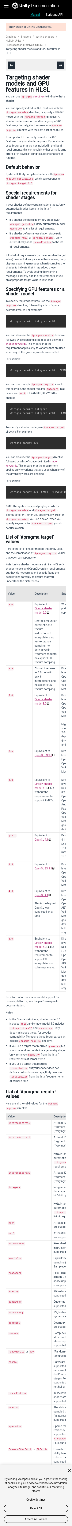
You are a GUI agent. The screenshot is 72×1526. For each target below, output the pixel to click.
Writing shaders (45, 36)
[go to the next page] (60, 65)
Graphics (11, 36)
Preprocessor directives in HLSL (24, 44)
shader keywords (16, 338)
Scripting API (54, 14)
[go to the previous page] (11, 65)
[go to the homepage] (38, 5)
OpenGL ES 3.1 (43, 854)
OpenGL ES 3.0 (43, 745)
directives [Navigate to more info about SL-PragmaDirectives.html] (33, 96)
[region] (36, 1495)
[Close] (69, 1470)
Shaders (26, 36)
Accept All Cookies (36, 1519)
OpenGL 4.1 (41, 827)
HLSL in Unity (13, 40)
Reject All (36, 1508)
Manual (35, 14)
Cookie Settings (36, 1499)
